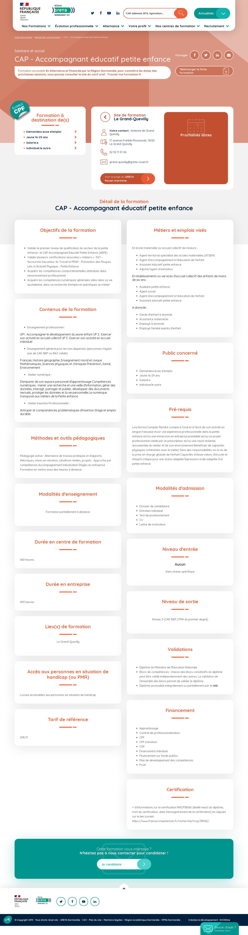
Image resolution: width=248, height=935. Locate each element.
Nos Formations (34, 26)
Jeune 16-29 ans (37, 146)
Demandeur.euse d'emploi (43, 140)
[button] (7, 919)
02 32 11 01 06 (117, 161)
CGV (84, 929)
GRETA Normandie (70, 929)
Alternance (111, 26)
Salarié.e (32, 151)
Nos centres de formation (175, 26)
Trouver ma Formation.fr (124, 83)
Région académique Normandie (142, 929)
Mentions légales (113, 929)
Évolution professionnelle (74, 26)
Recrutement (214, 26)
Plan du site (95, 929)
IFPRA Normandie (171, 929)
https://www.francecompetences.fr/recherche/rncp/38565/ (170, 830)
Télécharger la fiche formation (203, 76)
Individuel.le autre (38, 157)
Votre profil (137, 26)
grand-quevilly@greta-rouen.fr (129, 171)
